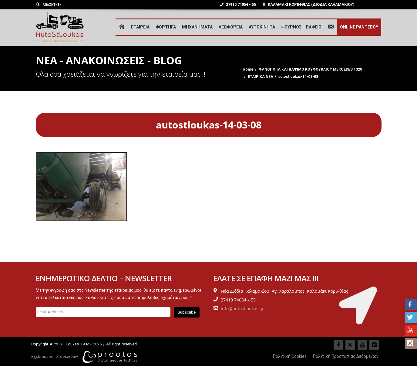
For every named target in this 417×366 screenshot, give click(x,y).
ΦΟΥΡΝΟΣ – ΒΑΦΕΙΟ (301, 27)
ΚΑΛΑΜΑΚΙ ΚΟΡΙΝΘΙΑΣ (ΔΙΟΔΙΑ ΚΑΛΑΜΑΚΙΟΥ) (309, 4)
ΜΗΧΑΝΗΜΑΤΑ (197, 27)
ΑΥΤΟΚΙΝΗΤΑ (262, 27)
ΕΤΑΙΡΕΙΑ (140, 27)
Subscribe (187, 312)
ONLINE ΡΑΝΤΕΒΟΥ (359, 27)
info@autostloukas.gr (242, 308)
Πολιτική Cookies (290, 356)
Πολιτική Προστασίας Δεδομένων (345, 356)
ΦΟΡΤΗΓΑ (166, 27)
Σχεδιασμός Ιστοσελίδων (54, 356)
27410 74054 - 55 (238, 4)
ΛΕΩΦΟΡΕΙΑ (231, 27)
